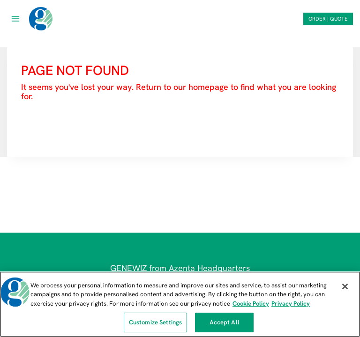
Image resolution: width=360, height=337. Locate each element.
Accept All (225, 322)
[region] (180, 304)
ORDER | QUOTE (328, 18)
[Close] (345, 286)
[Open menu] (15, 18)
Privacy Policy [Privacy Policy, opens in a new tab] (290, 304)
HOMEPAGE (46, 124)
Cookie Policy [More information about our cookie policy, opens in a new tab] (250, 304)
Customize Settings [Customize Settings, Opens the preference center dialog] (155, 322)
